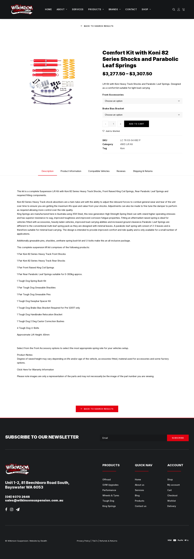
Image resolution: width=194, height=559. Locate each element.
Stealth (43, 541)
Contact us (140, 506)
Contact (131, 9)
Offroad (106, 479)
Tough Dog (108, 500)
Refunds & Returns (108, 541)
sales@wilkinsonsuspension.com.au (34, 500)
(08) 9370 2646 (17, 497)
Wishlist (171, 500)
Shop (146, 9)
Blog (137, 495)
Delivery (171, 506)
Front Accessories (113, 94)
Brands (115, 9)
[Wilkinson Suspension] (22, 9)
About (62, 9)
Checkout (172, 495)
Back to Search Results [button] (97, 26)
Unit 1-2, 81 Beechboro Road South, (37, 482)
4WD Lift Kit (126, 144)
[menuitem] (48, 9)
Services (78, 9)
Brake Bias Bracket (113, 108)
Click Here (22, 369)
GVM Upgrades (110, 485)
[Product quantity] (112, 124)
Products (96, 9)
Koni (122, 148)
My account (173, 485)
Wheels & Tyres (110, 495)
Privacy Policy (83, 541)
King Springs (109, 506)
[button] (174, 9)
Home (48, 9)
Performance (109, 490)
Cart (169, 490)
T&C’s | (95, 541)
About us (139, 485)
